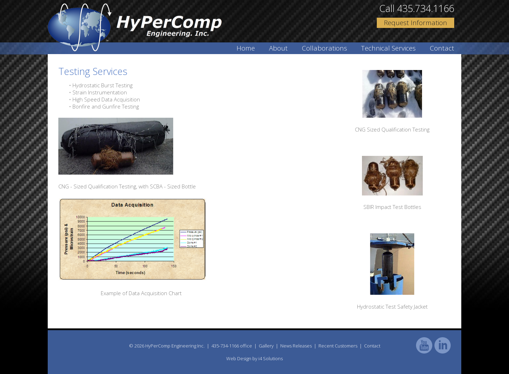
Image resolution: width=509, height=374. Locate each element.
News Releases (296, 346)
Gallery (266, 346)
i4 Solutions (270, 358)
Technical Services (388, 48)
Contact (442, 48)
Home (245, 48)
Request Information (415, 22)
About (278, 48)
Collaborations (324, 48)
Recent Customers (337, 346)
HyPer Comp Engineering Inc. (135, 27)
